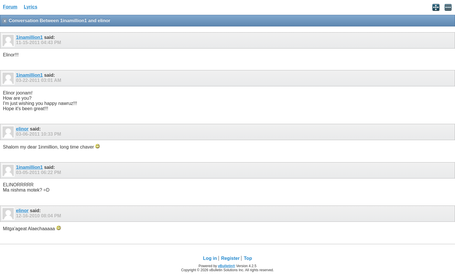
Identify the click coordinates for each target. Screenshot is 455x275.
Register (230, 258)
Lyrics (30, 6)
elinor (22, 128)
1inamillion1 (29, 37)
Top (248, 258)
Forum (10, 6)
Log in (210, 258)
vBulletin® (226, 266)
